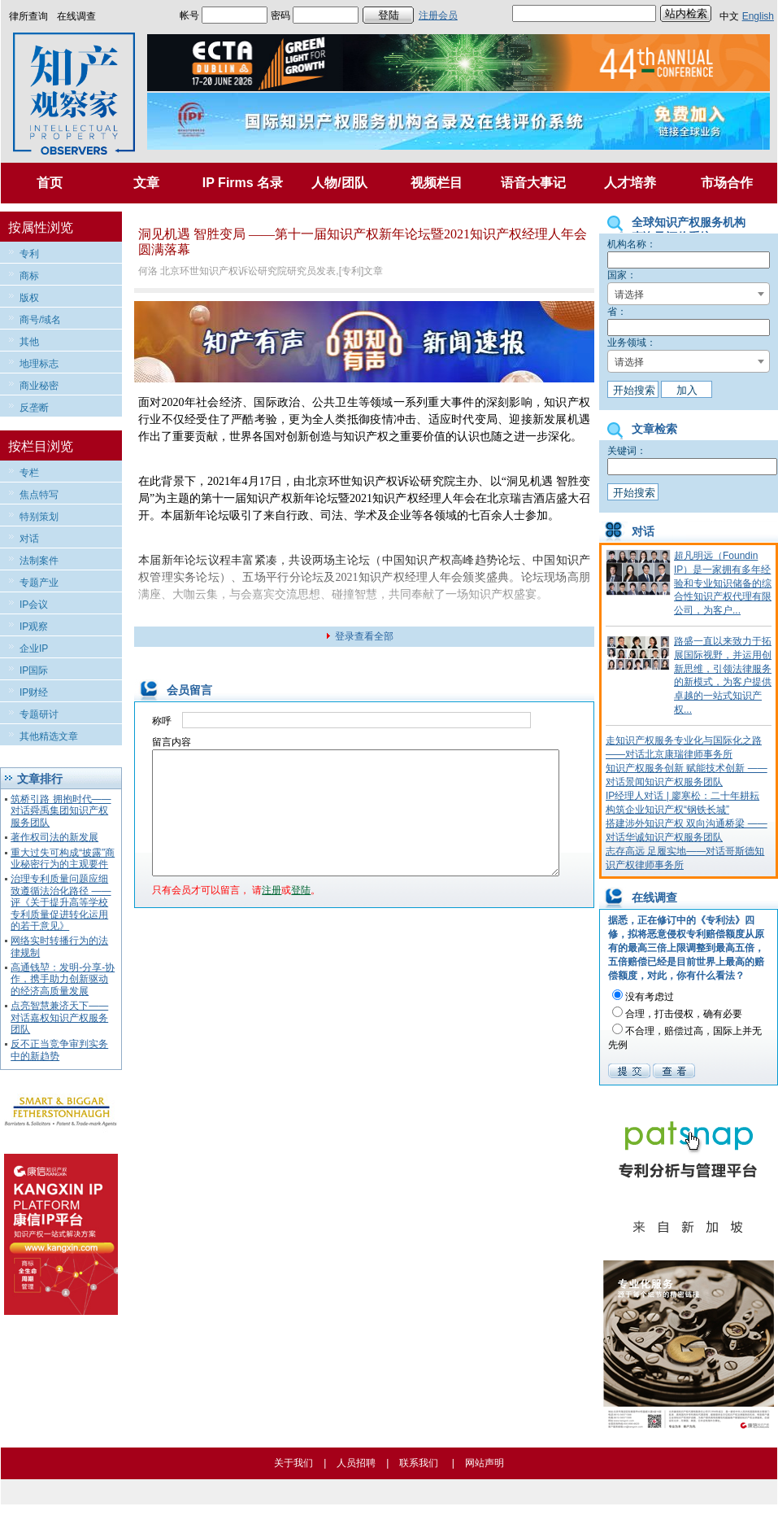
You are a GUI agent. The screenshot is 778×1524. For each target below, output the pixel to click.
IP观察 (34, 626)
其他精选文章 (49, 736)
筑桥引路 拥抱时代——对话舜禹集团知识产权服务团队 (61, 810)
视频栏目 (437, 183)
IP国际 (34, 670)
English (758, 16)
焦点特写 (39, 494)
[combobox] (688, 293)
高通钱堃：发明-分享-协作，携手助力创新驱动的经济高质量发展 (63, 979)
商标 (29, 276)
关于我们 (293, 1463)
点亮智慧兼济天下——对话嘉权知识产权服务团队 (59, 1017)
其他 (29, 341)
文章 (146, 183)
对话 (29, 538)
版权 (29, 297)
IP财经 (34, 692)
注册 (271, 914)
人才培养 (630, 183)
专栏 (29, 472)
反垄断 (34, 407)
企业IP (34, 648)
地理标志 (39, 363)
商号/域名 (40, 319)
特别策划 (39, 516)
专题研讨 (39, 714)
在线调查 (76, 16)
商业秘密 (39, 385)
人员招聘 (356, 1463)
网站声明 (484, 1463)
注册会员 (438, 15)
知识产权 (567, 402)
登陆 (301, 914)
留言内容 (171, 742)
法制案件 (39, 560)
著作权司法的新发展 (54, 837)
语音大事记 (533, 183)
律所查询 (28, 16)
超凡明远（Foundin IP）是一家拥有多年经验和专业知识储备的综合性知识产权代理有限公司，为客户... (722, 583)
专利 (29, 254)
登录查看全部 (364, 636)
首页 (50, 183)
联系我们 (418, 1463)
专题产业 (39, 582)
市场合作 (727, 183)
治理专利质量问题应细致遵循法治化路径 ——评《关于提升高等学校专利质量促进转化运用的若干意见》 (61, 902)
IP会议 (34, 604)
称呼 (162, 721)
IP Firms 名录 (242, 183)
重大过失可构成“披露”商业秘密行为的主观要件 (63, 858)
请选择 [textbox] (629, 294)
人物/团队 (339, 183)
